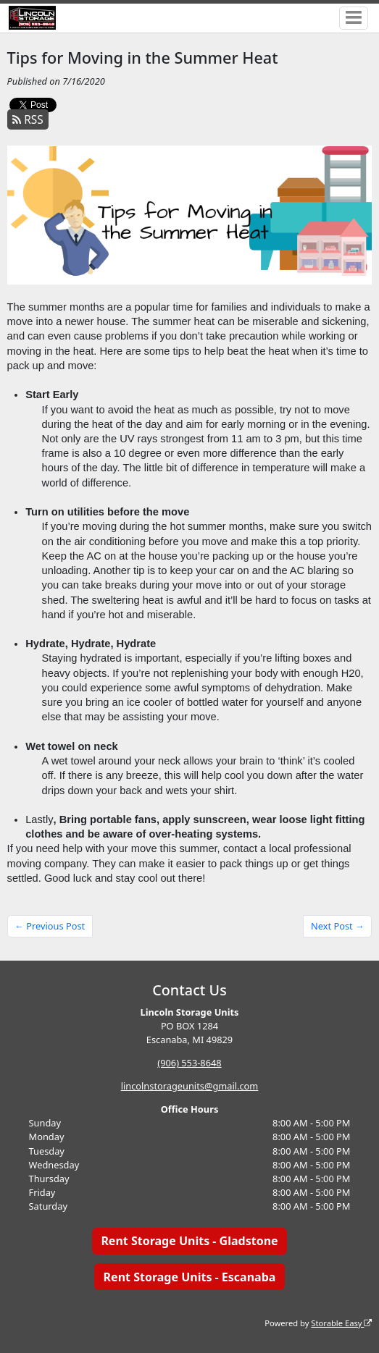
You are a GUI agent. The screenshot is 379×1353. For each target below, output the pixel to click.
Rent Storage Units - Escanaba (190, 1277)
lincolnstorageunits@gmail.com (190, 1085)
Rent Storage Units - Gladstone (189, 1241)
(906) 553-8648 (189, 1062)
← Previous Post (49, 925)
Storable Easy (341, 1323)
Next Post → (338, 925)
